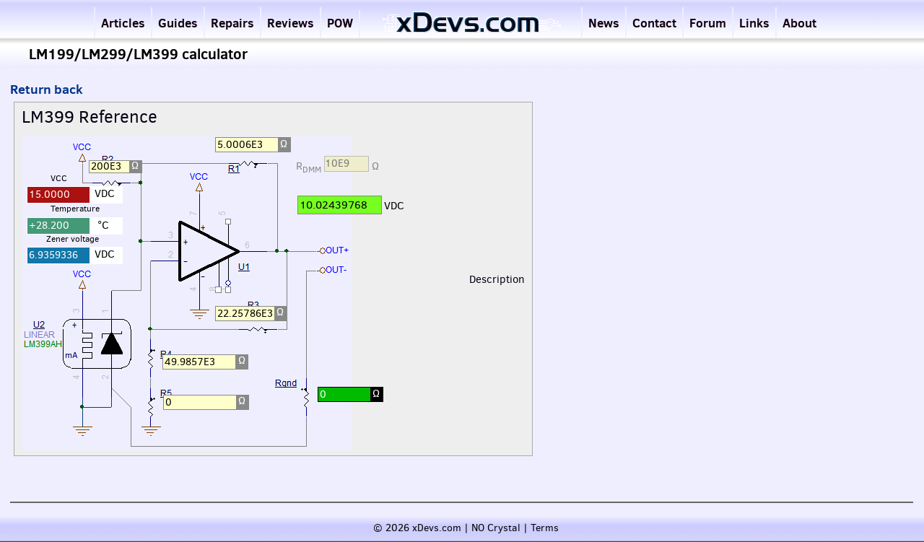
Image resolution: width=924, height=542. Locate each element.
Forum (707, 22)
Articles (123, 22)
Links (754, 22)
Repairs (232, 22)
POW (340, 22)
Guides (178, 22)
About (799, 22)
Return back (46, 89)
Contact (654, 22)
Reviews (290, 22)
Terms (545, 528)
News (603, 22)
